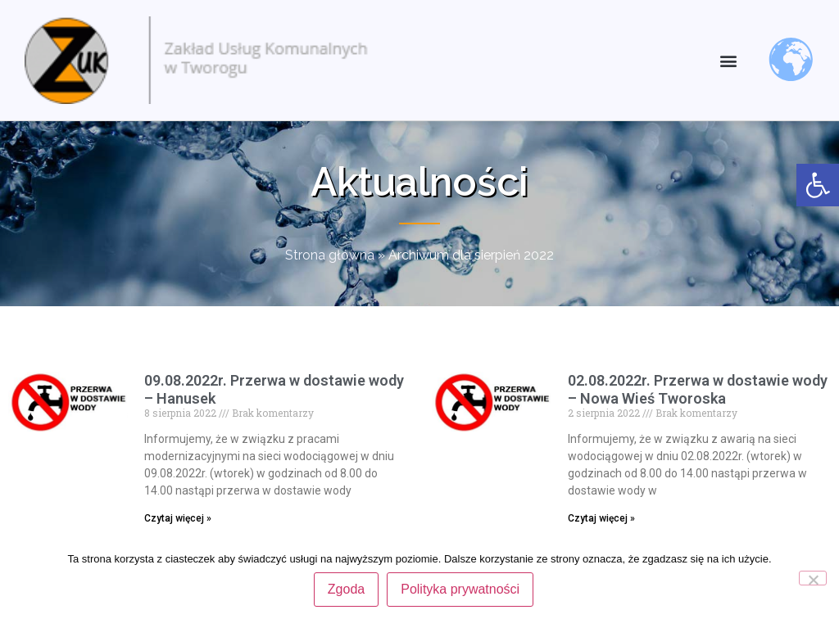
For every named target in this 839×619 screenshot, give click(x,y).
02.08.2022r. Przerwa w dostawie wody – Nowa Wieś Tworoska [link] (698, 389)
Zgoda (346, 589)
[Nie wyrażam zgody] (813, 578)
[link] (817, 185)
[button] (728, 60)
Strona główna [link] (329, 255)
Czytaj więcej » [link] (177, 518)
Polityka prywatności (460, 589)
